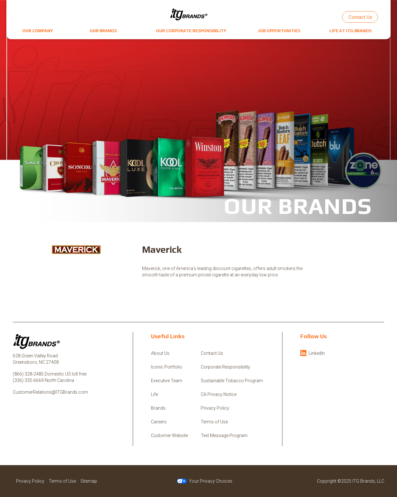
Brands (158, 408)
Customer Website (169, 435)
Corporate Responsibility (225, 366)
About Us (160, 353)
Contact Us (212, 353)
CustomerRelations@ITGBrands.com (50, 392)
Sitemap (88, 481)
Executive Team (166, 380)
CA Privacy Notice (218, 394)
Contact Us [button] (360, 17)
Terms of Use (214, 421)
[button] (37, 31)
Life (154, 394)
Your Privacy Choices (204, 481)
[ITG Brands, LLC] (189, 14)
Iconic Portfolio (166, 366)
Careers (159, 421)
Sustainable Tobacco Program (232, 380)
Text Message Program (224, 435)
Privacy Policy (215, 408)
